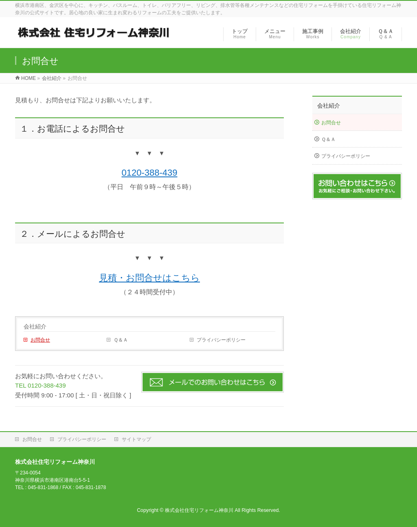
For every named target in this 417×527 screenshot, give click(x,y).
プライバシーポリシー (221, 340)
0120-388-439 (149, 173)
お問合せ (40, 340)
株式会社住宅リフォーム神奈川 (199, 510)
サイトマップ (136, 439)
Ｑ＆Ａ (121, 340)
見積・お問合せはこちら (149, 278)
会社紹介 (35, 326)
